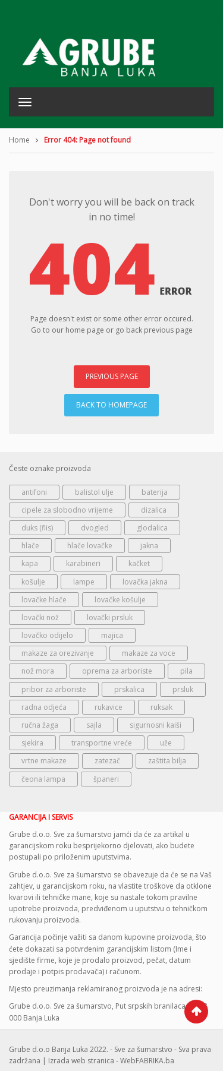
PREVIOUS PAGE (112, 376)
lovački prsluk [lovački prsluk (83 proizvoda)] (110, 617)
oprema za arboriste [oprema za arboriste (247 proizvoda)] (117, 671)
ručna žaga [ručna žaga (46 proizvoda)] (39, 725)
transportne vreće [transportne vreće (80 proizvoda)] (101, 743)
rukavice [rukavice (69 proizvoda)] (109, 707)
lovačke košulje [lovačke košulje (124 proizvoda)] (120, 600)
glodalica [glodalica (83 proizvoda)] (152, 528)
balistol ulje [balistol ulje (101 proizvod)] (94, 492)
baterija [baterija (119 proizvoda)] (155, 492)
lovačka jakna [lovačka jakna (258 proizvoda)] (145, 582)
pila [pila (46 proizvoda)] (186, 671)
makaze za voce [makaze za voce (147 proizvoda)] (148, 653)
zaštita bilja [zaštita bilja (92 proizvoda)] (167, 761)
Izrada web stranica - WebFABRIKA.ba (111, 1061)
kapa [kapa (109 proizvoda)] (29, 563)
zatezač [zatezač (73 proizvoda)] (107, 761)
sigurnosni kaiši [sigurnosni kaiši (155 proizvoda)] (155, 725)
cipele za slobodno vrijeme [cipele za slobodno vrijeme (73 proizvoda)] (67, 510)
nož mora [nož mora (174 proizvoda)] (37, 671)
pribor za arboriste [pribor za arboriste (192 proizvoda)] (53, 689)
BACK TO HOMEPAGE (111, 405)
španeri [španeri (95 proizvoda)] (106, 779)
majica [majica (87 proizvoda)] (112, 635)
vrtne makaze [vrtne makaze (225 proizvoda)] (44, 761)
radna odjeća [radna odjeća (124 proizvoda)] (44, 707)
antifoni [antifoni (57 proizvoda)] (34, 492)
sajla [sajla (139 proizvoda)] (94, 725)
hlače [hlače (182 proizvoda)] (30, 546)
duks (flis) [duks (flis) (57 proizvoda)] (37, 528)
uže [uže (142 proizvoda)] (166, 743)
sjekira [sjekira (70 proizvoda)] (32, 743)
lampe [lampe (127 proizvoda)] (84, 582)
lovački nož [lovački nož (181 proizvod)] (40, 617)
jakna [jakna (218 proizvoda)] (149, 546)
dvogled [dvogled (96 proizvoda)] (95, 528)
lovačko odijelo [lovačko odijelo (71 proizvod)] (47, 635)
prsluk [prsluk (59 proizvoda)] (182, 689)
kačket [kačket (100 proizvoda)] (139, 563)
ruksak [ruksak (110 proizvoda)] (161, 707)
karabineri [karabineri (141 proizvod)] (83, 563)
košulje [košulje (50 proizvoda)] (33, 582)
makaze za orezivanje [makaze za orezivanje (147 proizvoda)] (57, 653)
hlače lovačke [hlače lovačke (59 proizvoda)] (89, 546)
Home (19, 140)
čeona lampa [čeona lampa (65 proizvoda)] (43, 779)
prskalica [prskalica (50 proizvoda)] (129, 689)
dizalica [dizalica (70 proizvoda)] (154, 510)
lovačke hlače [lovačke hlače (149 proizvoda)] (44, 600)
